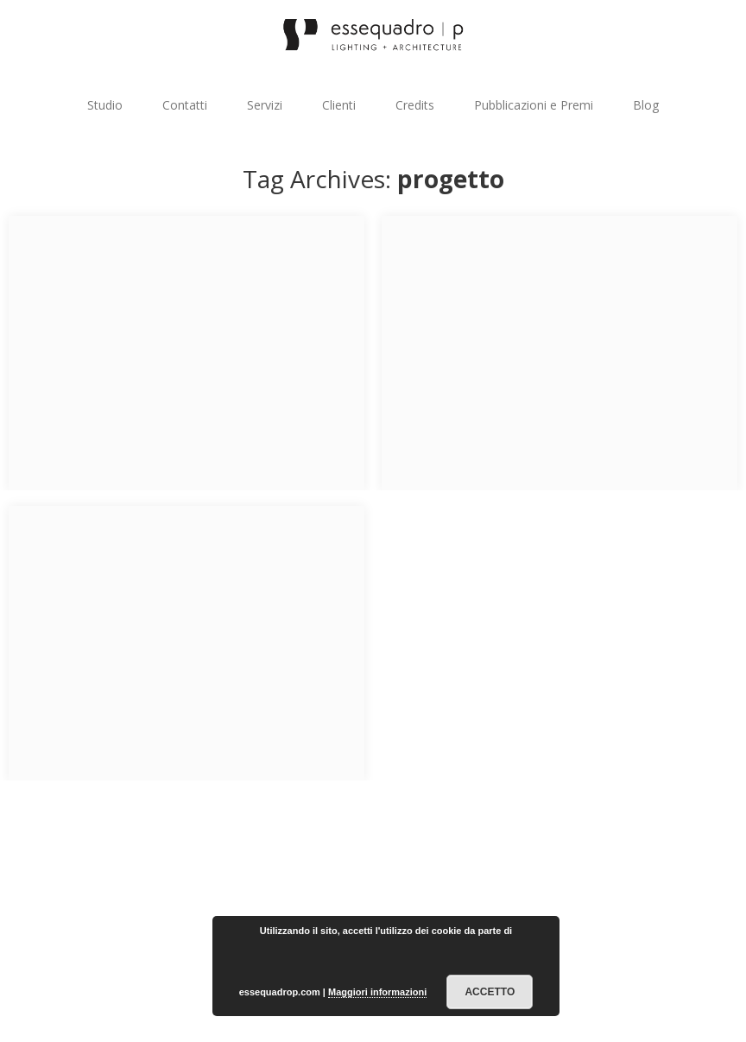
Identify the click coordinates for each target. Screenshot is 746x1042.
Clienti (339, 105)
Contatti (184, 105)
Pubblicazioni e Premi (533, 105)
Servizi (264, 105)
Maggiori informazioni (377, 992)
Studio (105, 105)
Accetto (490, 992)
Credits (414, 105)
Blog (646, 105)
